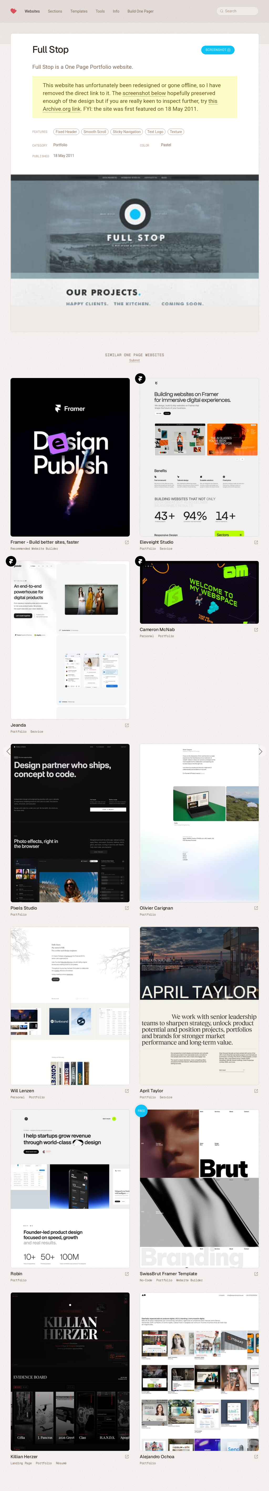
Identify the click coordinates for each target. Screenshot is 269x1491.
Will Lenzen (22, 1091)
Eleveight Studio (156, 542)
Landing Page (21, 1463)
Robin (16, 1274)
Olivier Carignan (156, 908)
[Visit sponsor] (127, 542)
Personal (147, 636)
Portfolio (60, 145)
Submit (134, 360)
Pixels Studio (24, 908)
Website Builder (189, 1280)
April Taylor (151, 1091)
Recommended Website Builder (34, 548)
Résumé (61, 1463)
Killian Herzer (24, 1457)
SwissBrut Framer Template (168, 1274)
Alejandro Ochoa (157, 1457)
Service (166, 548)
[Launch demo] (256, 1274)
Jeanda (18, 725)
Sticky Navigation (127, 132)
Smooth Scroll (95, 132)
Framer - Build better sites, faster (45, 542)
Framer (140, 378)
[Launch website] (256, 542)
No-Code (146, 1280)
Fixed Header (66, 132)
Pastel (166, 145)
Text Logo (155, 132)
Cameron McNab (157, 629)
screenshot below (144, 93)
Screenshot (217, 50)
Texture (176, 132)
